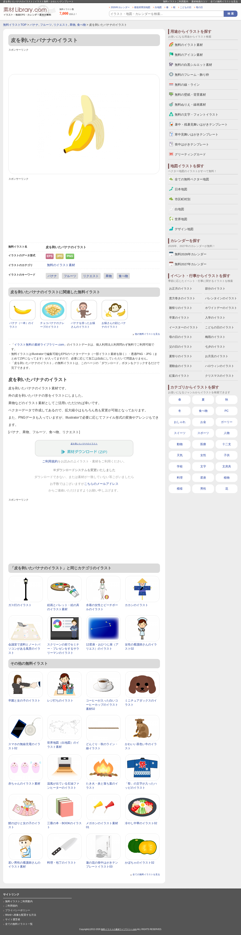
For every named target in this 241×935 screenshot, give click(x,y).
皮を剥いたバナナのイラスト (84, 443)
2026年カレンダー (120, 7)
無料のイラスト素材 (61, 265)
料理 (180, 477)
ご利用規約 (50, 461)
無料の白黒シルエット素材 (193, 64)
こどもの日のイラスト (219, 327)
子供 (227, 455)
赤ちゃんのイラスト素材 (24, 783)
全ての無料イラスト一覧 (19, 924)
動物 (180, 444)
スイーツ (180, 433)
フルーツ (46, 24)
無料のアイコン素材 (189, 54)
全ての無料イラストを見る (224, 1)
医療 (203, 444)
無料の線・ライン (187, 84)
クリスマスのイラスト (219, 375)
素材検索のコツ (199, 1)
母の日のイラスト (180, 337)
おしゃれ (180, 422)
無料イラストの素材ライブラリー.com (119, 929)
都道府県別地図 (142, 7)
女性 (203, 455)
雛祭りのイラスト (180, 307)
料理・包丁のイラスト (61, 862)
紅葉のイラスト (179, 375)
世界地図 (181, 219)
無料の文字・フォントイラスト (196, 114)
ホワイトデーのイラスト (221, 307)
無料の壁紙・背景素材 (190, 94)
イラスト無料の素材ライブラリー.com (39, 344)
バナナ (34, 24)
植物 (227, 477)
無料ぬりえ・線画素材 (190, 104)
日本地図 (181, 189)
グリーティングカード (190, 154)
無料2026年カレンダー (191, 254)
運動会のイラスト (180, 366)
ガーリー (226, 422)
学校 (180, 466)
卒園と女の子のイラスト (24, 700)
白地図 (158, 7)
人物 (227, 433)
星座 (203, 477)
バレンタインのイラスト (221, 298)
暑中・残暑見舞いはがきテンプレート (201, 124)
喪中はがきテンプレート (192, 144)
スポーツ (203, 433)
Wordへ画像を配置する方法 (20, 914)
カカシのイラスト (136, 605)
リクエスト (60, 24)
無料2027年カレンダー (191, 264)
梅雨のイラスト (215, 337)
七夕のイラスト (215, 346)
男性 (203, 488)
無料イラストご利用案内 (175, 1)
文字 (203, 466)
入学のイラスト (215, 317)
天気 (180, 455)
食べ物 (81, 24)
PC (227, 410)
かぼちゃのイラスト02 (139, 862)
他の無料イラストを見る (147, 334)
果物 (72, 24)
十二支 (226, 444)
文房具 (226, 466)
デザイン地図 (184, 229)
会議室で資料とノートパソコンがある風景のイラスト (24, 648)
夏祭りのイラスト (180, 356)
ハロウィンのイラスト (219, 366)
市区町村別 (182, 199)
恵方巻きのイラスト (182, 298)
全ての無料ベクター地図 (192, 179)
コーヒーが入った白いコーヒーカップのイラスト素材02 (102, 704)
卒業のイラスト (179, 317)
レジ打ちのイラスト (60, 700)
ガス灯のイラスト (20, 605)
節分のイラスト (215, 288)
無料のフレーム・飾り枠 (192, 74)
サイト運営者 (12, 919)
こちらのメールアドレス (101, 483)
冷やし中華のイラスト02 (141, 823)
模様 (180, 488)
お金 (203, 422)
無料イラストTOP (14, 24)
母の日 (199, 7)
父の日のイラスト (180, 346)
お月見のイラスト (216, 356)
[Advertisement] (84, 61)
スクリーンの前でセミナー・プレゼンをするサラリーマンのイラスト (63, 648)
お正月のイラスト (180, 288)
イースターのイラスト (183, 327)
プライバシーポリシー (17, 910)
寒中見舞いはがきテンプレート (196, 134)
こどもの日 (185, 7)
